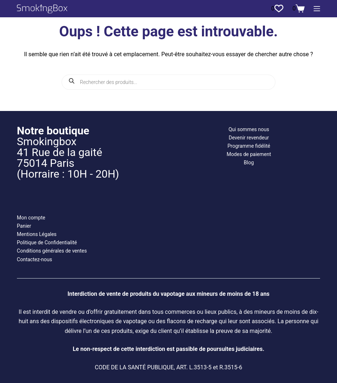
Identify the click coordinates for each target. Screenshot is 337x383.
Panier (24, 226)
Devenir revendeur (249, 138)
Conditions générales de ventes (52, 251)
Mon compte (31, 218)
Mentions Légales (37, 234)
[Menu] (317, 8)
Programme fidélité (249, 146)
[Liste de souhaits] (277, 8)
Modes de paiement (248, 154)
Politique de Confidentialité (47, 242)
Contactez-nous (34, 259)
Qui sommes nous (249, 129)
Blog (249, 162)
